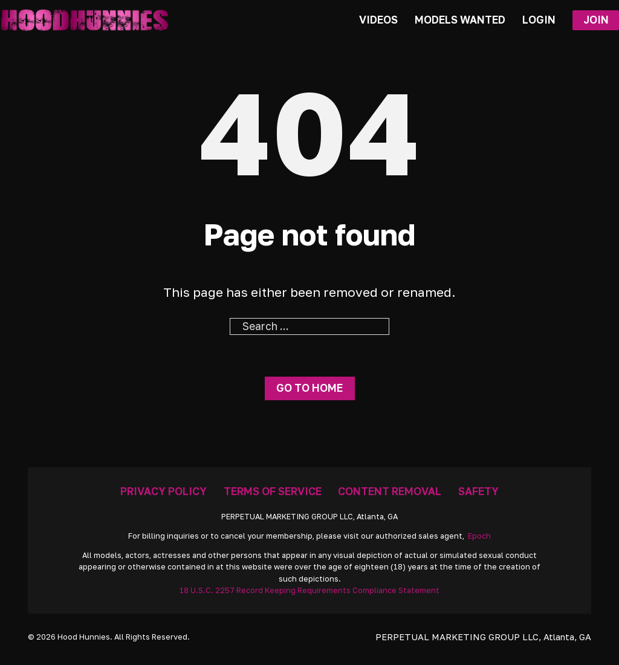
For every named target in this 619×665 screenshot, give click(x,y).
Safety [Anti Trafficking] (478, 491)
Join (596, 19)
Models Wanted (460, 19)
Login (539, 19)
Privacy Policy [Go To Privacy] (163, 491)
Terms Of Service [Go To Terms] (273, 491)
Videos (378, 19)
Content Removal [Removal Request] (389, 491)
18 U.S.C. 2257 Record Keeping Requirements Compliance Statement (309, 590)
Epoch (479, 535)
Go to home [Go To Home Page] (309, 387)
